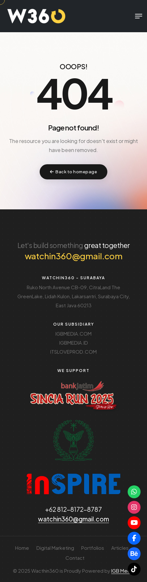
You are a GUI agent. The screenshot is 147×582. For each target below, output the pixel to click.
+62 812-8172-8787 (73, 509)
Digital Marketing (55, 548)
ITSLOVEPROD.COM (73, 351)
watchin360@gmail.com (73, 256)
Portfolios (92, 548)
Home (22, 548)
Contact (74, 558)
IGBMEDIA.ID (73, 342)
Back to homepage (73, 171)
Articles (120, 548)
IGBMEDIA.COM (73, 333)
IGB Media (122, 571)
